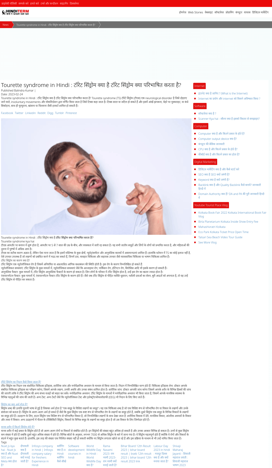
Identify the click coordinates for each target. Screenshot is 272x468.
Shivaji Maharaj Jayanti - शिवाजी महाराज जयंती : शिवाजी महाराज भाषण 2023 (181, 455)
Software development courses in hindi (76, 451)
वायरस (247, 12)
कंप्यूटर (238, 12)
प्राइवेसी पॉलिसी (9, 3)
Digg (50, 113)
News (6, 24)
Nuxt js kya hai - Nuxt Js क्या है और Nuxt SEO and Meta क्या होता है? (9, 455)
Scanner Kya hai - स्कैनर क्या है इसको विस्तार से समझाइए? (229, 119)
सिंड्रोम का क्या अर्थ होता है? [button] (14, 404)
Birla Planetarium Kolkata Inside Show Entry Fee (228, 222)
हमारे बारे (34, 3)
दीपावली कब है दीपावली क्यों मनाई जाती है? (25, 453)
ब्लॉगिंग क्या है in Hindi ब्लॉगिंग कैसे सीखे (61, 453)
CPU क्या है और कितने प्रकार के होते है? (217, 149)
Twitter (19, 113)
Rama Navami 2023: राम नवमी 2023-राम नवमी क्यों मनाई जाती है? (110, 455)
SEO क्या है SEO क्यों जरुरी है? (214, 174)
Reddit (41, 113)
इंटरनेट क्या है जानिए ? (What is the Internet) (223, 93)
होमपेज (182, 12)
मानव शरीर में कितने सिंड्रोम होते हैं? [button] (18, 427)
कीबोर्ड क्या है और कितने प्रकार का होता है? (219, 154)
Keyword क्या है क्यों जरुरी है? (214, 180)
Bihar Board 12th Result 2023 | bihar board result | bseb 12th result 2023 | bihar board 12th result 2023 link (136, 453)
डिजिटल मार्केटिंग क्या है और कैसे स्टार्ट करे (218, 169)
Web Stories (195, 12)
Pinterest (71, 113)
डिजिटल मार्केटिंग (260, 12)
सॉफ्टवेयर (219, 12)
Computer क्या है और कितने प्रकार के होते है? (221, 133)
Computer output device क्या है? (217, 139)
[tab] (96, 382)
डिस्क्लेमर (74, 3)
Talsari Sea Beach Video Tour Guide (220, 237)
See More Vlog (207, 242)
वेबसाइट (209, 12)
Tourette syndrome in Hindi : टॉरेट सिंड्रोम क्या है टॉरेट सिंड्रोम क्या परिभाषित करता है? (55, 25)
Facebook (7, 113)
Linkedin (30, 113)
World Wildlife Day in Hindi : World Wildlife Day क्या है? (93, 455)
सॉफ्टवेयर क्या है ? (207, 113)
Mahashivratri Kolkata (212, 227)
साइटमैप (64, 3)
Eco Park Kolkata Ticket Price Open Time (223, 232)
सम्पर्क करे (23, 3)
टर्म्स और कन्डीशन (49, 3)
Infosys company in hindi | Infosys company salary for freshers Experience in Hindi (42, 455)
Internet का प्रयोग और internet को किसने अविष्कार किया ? (229, 98)
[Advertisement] (136, 54)
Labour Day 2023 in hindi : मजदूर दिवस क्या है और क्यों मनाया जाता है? (162, 453)
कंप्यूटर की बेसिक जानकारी (211, 144)
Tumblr (59, 113)
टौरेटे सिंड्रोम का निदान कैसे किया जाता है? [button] (21, 382)
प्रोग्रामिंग (230, 12)
